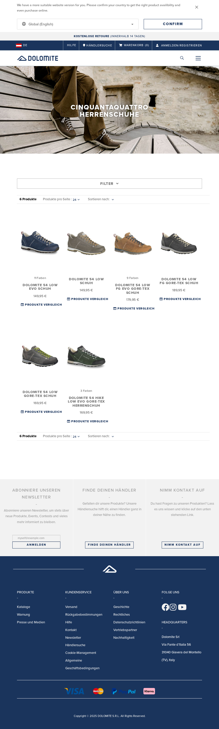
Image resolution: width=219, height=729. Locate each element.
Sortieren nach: (99, 199)
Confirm (173, 24)
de (21, 45)
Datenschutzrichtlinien (129, 622)
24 (76, 200)
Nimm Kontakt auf (182, 544)
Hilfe (71, 45)
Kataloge (23, 607)
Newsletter (73, 638)
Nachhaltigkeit (123, 638)
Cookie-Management (80, 653)
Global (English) (76, 24)
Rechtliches (121, 615)
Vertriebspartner (125, 630)
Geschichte (121, 607)
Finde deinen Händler (109, 544)
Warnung (23, 615)
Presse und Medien (31, 622)
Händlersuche (75, 645)
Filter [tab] (109, 184)
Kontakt (71, 630)
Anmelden (36, 544)
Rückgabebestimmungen (83, 615)
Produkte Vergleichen (44, 304)
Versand (71, 607)
